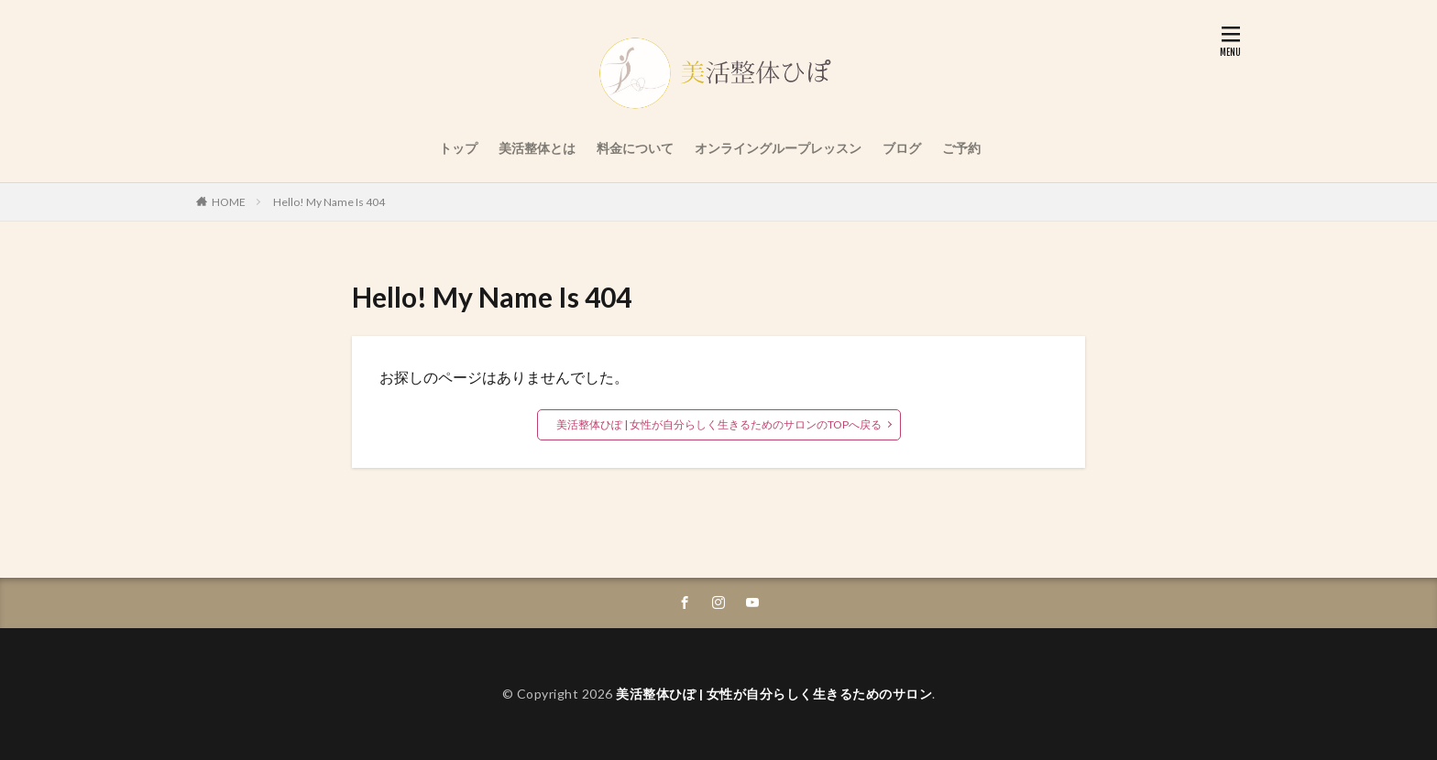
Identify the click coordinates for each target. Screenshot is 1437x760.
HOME (229, 202)
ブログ (902, 148)
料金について (635, 148)
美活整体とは (537, 148)
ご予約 (961, 148)
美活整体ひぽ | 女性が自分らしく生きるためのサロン (774, 693)
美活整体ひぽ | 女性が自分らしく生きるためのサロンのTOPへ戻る (719, 424)
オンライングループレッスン (778, 148)
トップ (458, 148)
